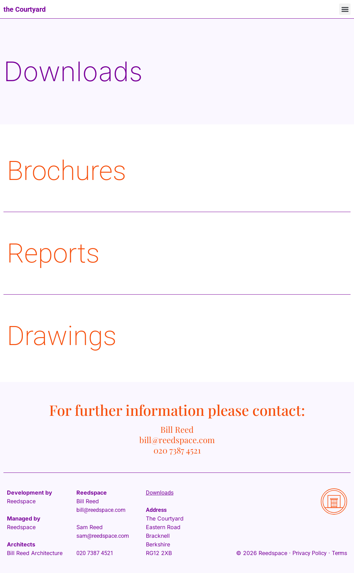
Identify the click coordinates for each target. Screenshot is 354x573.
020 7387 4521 (94, 553)
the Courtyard (24, 9)
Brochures (66, 171)
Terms (339, 553)
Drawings (62, 336)
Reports (53, 253)
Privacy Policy (309, 553)
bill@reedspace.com (100, 510)
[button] (345, 9)
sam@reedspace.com (102, 536)
